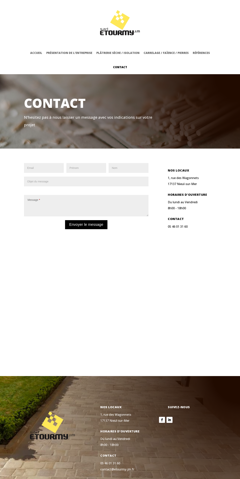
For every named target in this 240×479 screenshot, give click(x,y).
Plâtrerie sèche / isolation (118, 36)
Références (201, 36)
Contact (120, 50)
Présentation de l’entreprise (69, 36)
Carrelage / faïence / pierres (166, 36)
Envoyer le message (86, 208)
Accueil (36, 36)
